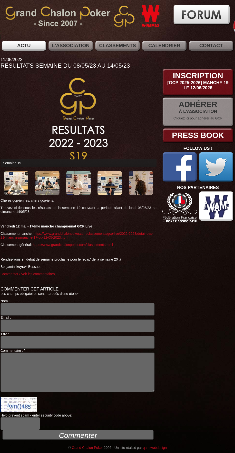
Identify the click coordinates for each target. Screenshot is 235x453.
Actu (24, 45)
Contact (211, 45)
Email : (77, 324)
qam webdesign (155, 448)
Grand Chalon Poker (87, 448)
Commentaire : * (77, 370)
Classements (117, 45)
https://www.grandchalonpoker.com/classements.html (73, 245)
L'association (70, 45)
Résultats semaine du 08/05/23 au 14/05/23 (65, 65)
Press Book (198, 135)
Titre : (77, 340)
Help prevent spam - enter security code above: (36, 421)
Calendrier (164, 45)
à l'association (198, 111)
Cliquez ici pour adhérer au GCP (198, 118)
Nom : (77, 307)
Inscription (198, 75)
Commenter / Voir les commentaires (27, 274)
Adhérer (198, 104)
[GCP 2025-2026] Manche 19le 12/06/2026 (198, 85)
